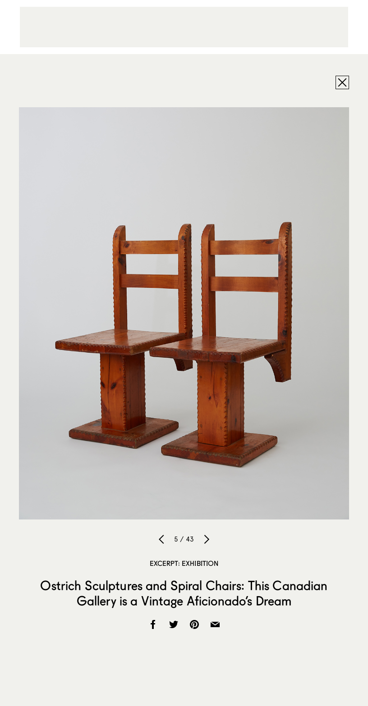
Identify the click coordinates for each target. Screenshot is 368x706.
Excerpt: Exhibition (184, 563)
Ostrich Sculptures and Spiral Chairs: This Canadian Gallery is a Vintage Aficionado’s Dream (183, 593)
